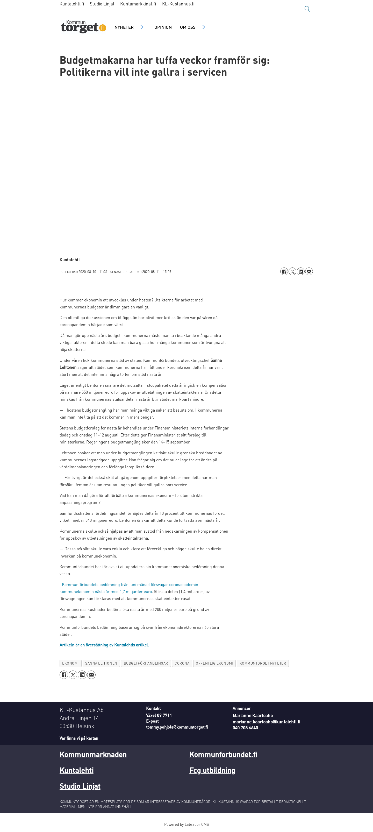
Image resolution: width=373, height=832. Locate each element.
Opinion (163, 27)
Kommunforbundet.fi (223, 754)
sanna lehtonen (101, 663)
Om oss (188, 27)
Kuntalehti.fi (72, 3)
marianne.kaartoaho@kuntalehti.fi (266, 721)
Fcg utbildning (212, 770)
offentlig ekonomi (214, 663)
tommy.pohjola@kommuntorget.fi (177, 727)
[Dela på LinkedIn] (301, 271)
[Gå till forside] (83, 27)
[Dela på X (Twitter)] (292, 271)
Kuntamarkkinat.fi (138, 3)
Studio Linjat (102, 3)
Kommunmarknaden (93, 754)
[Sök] (307, 9)
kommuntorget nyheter (263, 663)
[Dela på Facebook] (284, 271)
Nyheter (124, 27)
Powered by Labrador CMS (186, 824)
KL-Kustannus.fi (178, 3)
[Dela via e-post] (309, 271)
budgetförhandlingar (146, 663)
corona (182, 663)
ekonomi (70, 663)
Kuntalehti (77, 770)
